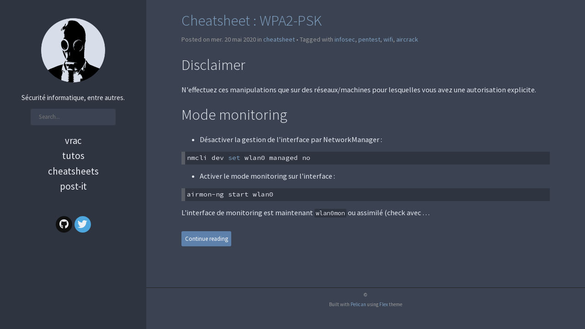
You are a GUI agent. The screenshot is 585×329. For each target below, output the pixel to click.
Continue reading (206, 239)
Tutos (73, 155)
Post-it (73, 186)
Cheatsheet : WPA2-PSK (251, 20)
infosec (345, 39)
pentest (369, 39)
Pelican (358, 304)
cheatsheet (279, 39)
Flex (383, 304)
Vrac (73, 140)
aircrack (407, 39)
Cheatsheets (73, 171)
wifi (388, 39)
